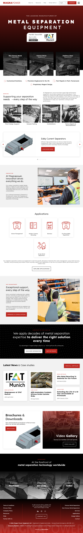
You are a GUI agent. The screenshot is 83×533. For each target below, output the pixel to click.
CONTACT (72, 3)
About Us (30, 2)
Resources (38, 2)
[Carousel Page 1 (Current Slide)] (37, 159)
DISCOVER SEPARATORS (33, 351)
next (80, 144)
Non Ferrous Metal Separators (71, 508)
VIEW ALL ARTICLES (71, 366)
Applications (76, 513)
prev (3, 144)
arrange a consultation (16, 314)
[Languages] (63, 2)
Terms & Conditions (8, 505)
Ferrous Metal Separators (72, 505)
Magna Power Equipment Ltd (11, 3)
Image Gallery (75, 516)
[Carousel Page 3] (40, 159)
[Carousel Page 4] (42, 159)
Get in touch (51, 351)
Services (77, 510)
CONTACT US (41, 516)
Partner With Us (52, 2)
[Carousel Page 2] (39, 159)
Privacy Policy (7, 508)
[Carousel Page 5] (43, 159)
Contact (77, 519)
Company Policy (8, 510)
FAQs (45, 2)
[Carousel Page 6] (45, 159)
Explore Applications (41, 269)
